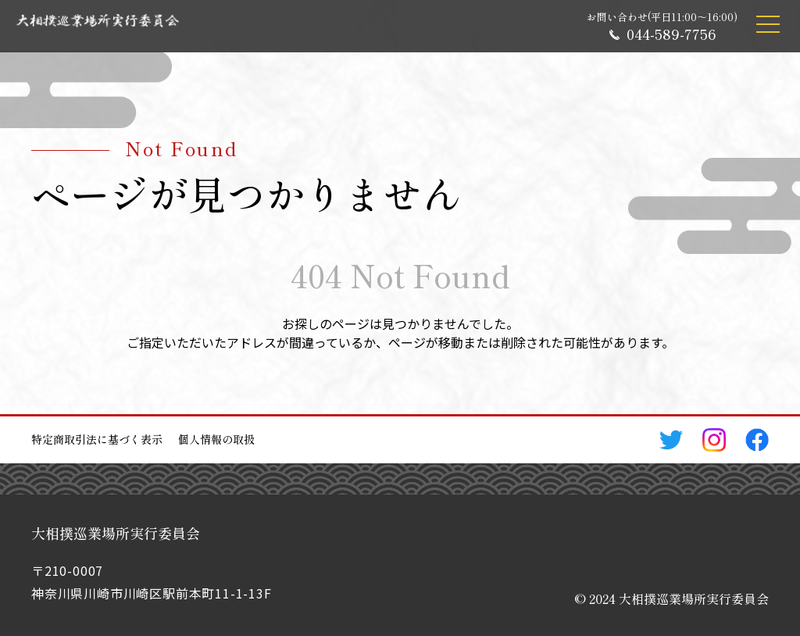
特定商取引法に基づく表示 (96, 439)
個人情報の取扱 (216, 439)
